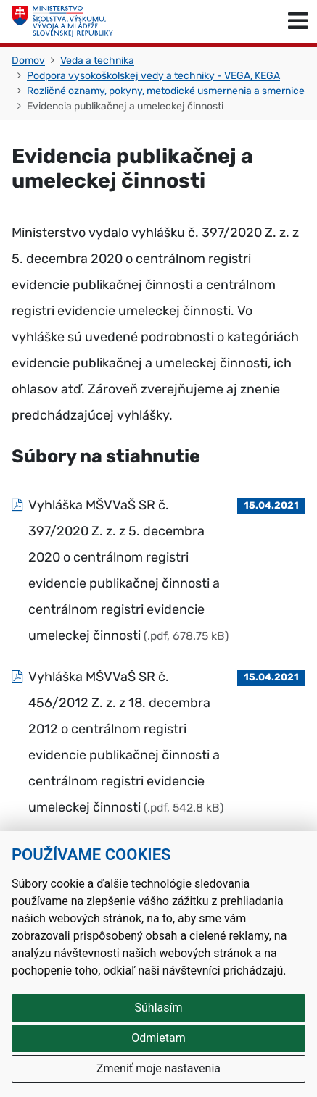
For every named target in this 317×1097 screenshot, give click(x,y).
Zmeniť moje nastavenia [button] (158, 1068)
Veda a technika (97, 60)
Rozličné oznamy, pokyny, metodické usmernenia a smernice (166, 91)
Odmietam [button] (158, 1038)
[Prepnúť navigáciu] (298, 21)
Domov (28, 60)
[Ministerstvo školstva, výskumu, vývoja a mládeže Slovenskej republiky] (62, 22)
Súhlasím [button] (159, 1007)
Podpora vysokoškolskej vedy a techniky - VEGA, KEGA (153, 76)
